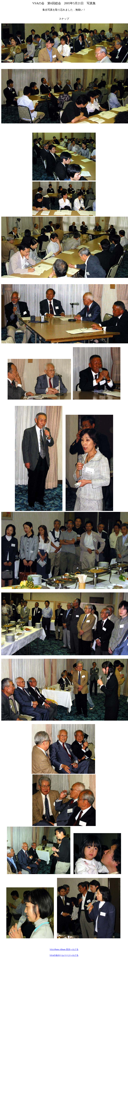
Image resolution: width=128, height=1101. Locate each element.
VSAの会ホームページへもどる (64, 955)
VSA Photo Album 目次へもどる (64, 949)
